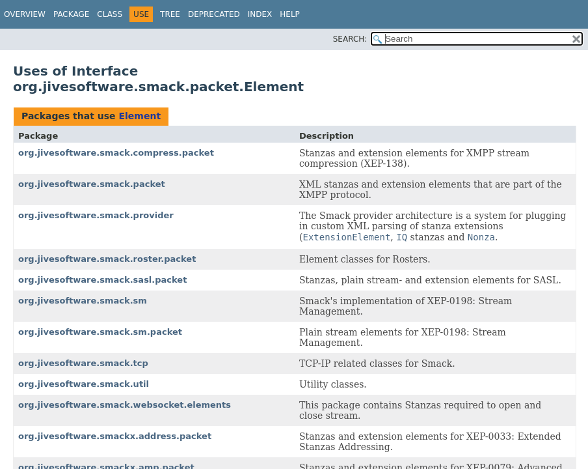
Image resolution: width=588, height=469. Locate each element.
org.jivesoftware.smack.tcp (83, 363)
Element (139, 116)
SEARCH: (350, 39)
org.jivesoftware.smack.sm (82, 301)
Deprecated (214, 14)
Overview (25, 14)
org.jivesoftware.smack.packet (91, 184)
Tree (170, 14)
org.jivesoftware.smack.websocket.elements (124, 405)
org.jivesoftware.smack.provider (96, 215)
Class (109, 14)
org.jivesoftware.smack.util (83, 384)
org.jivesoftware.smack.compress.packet (116, 153)
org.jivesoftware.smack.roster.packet (107, 259)
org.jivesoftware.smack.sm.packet (100, 332)
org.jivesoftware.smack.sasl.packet (102, 280)
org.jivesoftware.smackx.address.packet (114, 436)
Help (290, 14)
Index (260, 14)
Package (71, 14)
